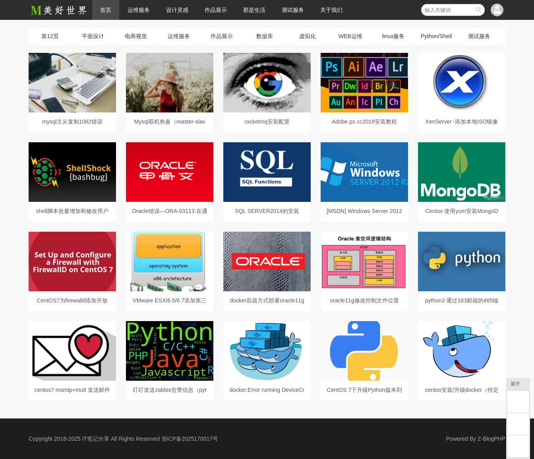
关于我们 (331, 10)
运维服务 (139, 10)
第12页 (50, 36)
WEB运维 (350, 36)
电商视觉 (136, 36)
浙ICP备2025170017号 (189, 439)
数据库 (264, 36)
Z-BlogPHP (491, 439)
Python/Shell (436, 36)
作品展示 (216, 10)
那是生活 (254, 10)
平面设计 (93, 36)
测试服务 (293, 10)
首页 (105, 10)
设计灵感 (177, 10)
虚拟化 (307, 36)
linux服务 (393, 36)
